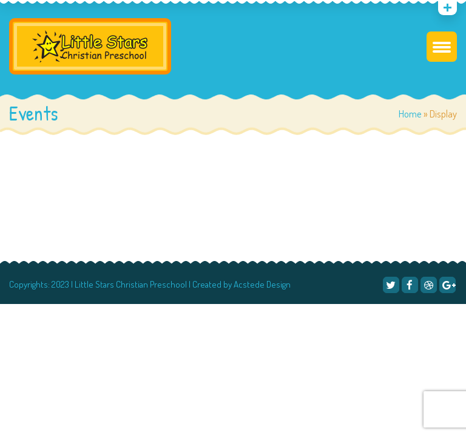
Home (410, 113)
